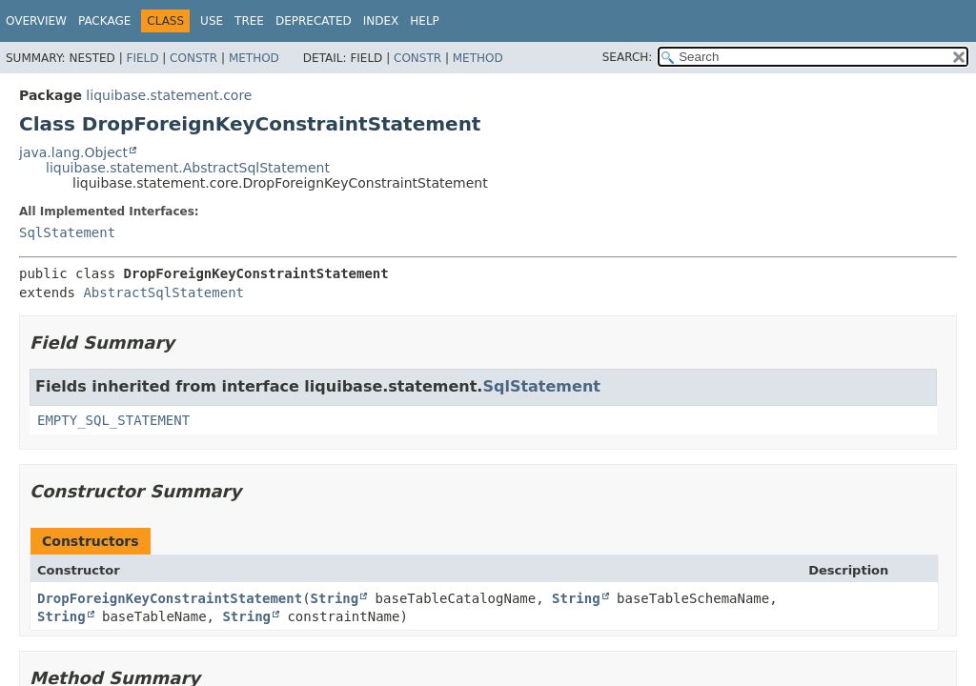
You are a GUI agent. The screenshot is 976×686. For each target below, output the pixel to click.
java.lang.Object (73, 152)
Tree (249, 21)
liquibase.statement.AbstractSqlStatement (188, 167)
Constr (193, 58)
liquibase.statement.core (169, 95)
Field (142, 58)
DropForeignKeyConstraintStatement (169, 598)
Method (254, 58)
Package (104, 21)
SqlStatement (67, 232)
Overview (36, 21)
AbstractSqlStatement (163, 292)
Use (211, 21)
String (335, 598)
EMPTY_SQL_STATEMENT (113, 420)
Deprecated (313, 21)
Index (381, 21)
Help (424, 21)
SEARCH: (627, 57)
